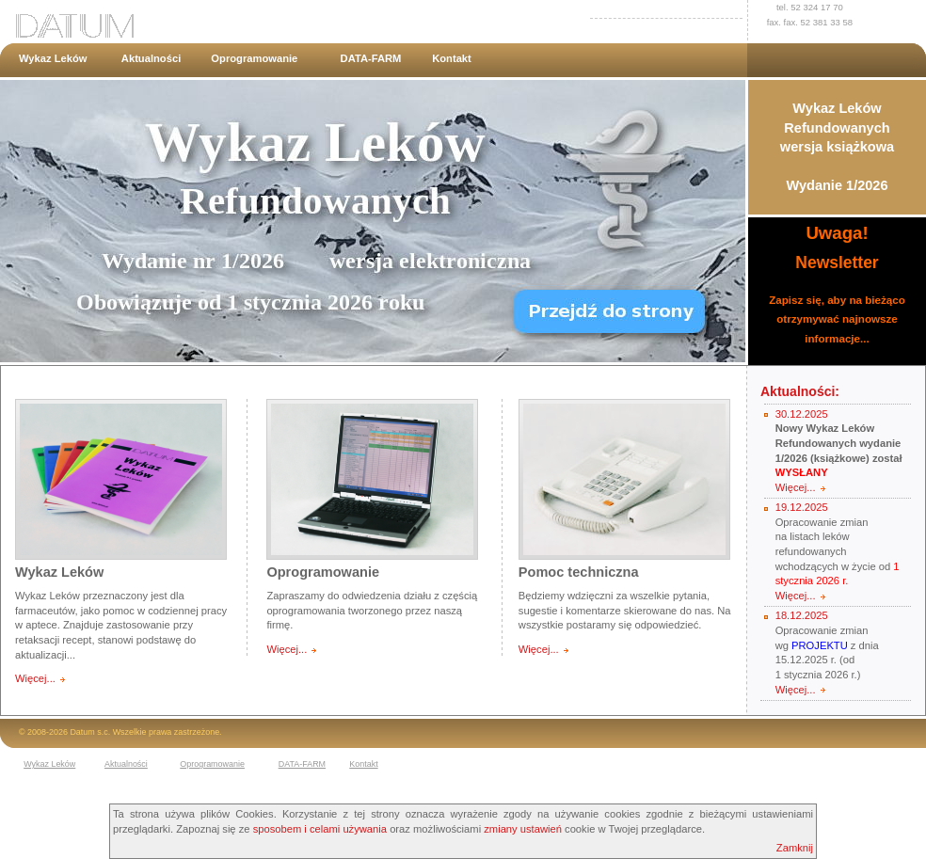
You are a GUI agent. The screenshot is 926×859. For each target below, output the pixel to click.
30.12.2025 (801, 414)
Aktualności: (799, 391)
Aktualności (151, 58)
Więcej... (35, 678)
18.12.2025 (801, 615)
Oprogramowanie (254, 58)
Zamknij (794, 847)
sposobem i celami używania (320, 829)
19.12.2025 (801, 507)
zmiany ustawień (523, 829)
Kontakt (451, 58)
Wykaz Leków (53, 58)
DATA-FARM (371, 58)
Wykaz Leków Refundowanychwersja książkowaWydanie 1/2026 (837, 147)
